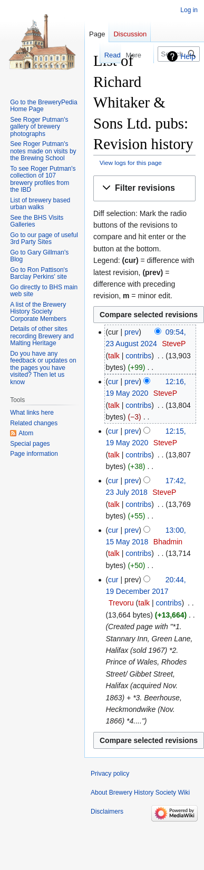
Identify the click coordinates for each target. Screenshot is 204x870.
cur (113, 381)
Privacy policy (110, 773)
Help (188, 56)
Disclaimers (107, 811)
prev (131, 332)
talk (114, 355)
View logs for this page (131, 162)
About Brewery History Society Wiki (140, 792)
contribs (138, 355)
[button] (144, 188)
